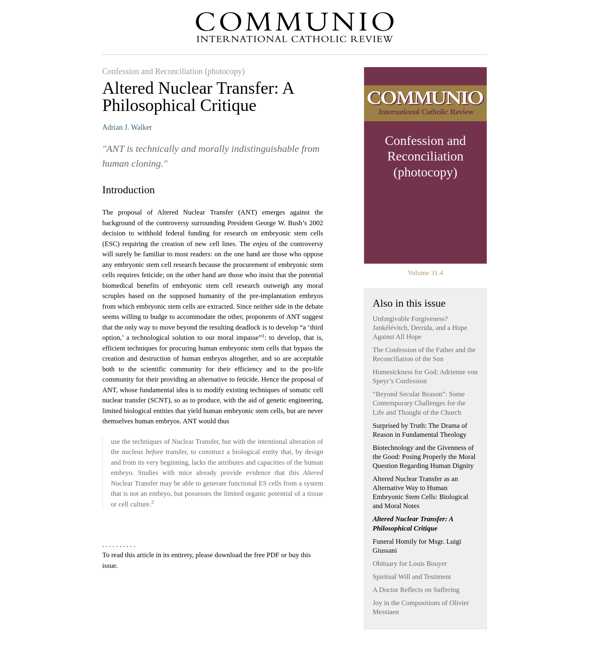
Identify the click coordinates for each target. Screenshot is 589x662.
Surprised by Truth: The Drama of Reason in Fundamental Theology (420, 430)
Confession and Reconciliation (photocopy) (173, 71)
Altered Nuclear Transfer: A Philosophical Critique (413, 523)
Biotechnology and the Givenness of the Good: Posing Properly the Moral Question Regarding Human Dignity (424, 457)
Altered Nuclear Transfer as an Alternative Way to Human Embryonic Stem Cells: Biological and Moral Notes (420, 492)
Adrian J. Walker (127, 127)
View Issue (425, 165)
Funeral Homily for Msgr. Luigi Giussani (417, 546)
